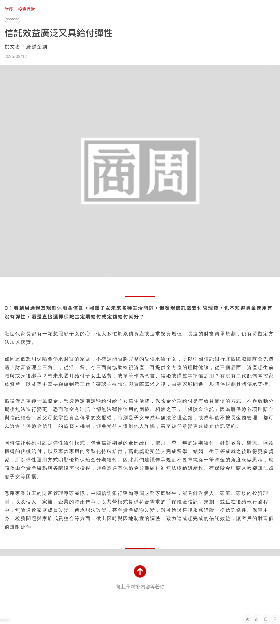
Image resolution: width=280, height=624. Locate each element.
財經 (9, 9)
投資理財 (26, 9)
